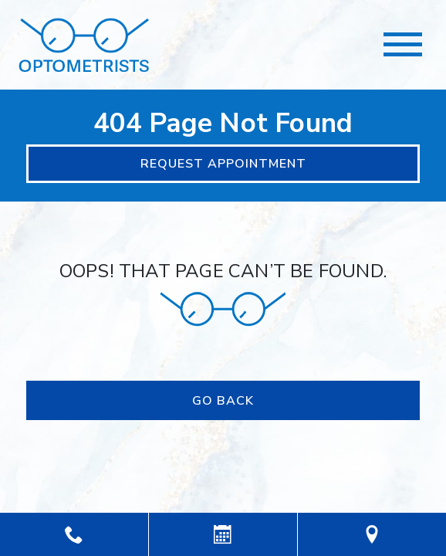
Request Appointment (223, 163)
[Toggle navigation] (402, 44)
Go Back (223, 400)
